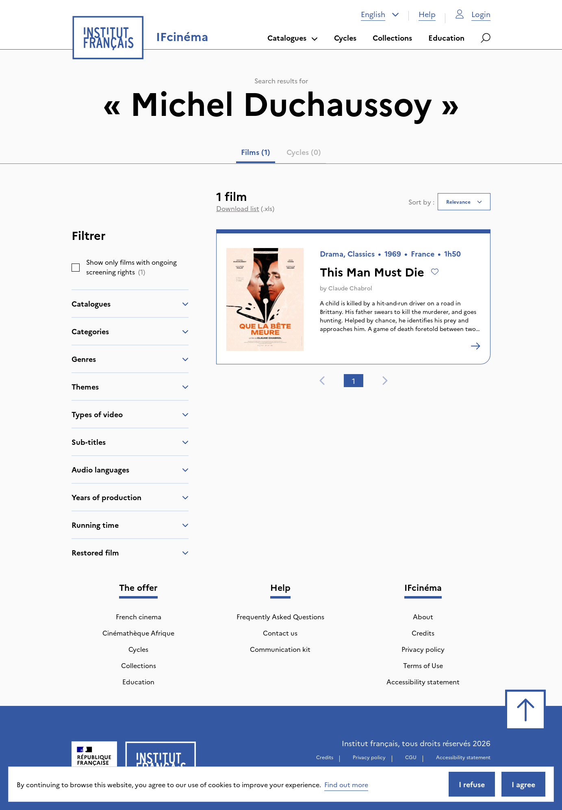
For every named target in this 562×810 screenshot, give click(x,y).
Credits (423, 632)
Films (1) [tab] (255, 152)
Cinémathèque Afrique (138, 632)
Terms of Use (423, 665)
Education (446, 38)
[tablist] (281, 153)
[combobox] (380, 14)
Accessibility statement (423, 681)
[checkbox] (76, 267)
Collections (392, 38)
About (423, 616)
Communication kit (280, 649)
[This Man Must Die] (475, 346)
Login (472, 14)
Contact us (280, 632)
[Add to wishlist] (435, 272)
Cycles (345, 38)
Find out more (346, 784)
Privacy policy (423, 649)
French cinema (138, 616)
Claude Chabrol (350, 288)
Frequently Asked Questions (280, 616)
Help (427, 14)
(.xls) (245, 208)
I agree (523, 784)
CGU (411, 756)
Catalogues (292, 38)
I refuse (472, 784)
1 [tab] (353, 381)
